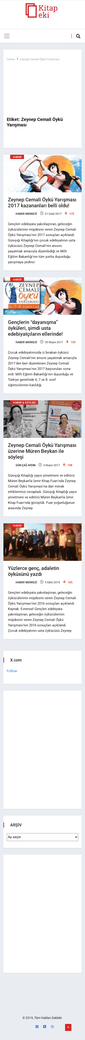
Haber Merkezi (22, 213)
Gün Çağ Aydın (21, 465)
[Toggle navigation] (6, 36)
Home (11, 59)
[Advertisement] (42, 89)
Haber (17, 157)
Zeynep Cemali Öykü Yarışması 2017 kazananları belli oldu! (42, 202)
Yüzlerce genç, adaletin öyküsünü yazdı (33, 571)
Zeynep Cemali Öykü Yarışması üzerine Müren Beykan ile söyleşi (42, 451)
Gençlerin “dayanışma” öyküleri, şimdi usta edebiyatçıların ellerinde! (35, 328)
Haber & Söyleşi (24, 402)
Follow (12, 671)
